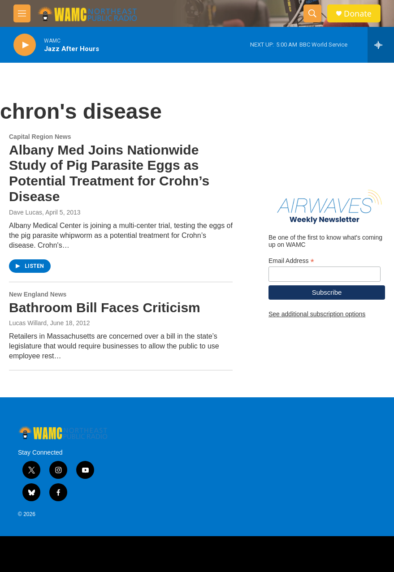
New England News (37, 294)
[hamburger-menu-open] (21, 13)
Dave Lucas (25, 212)
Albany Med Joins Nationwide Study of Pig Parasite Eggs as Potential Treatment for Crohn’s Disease (109, 173)
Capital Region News (40, 136)
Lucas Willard (28, 323)
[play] (24, 45)
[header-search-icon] (312, 13)
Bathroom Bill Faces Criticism (104, 307)
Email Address (291, 261)
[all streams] (381, 45)
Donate (358, 13)
